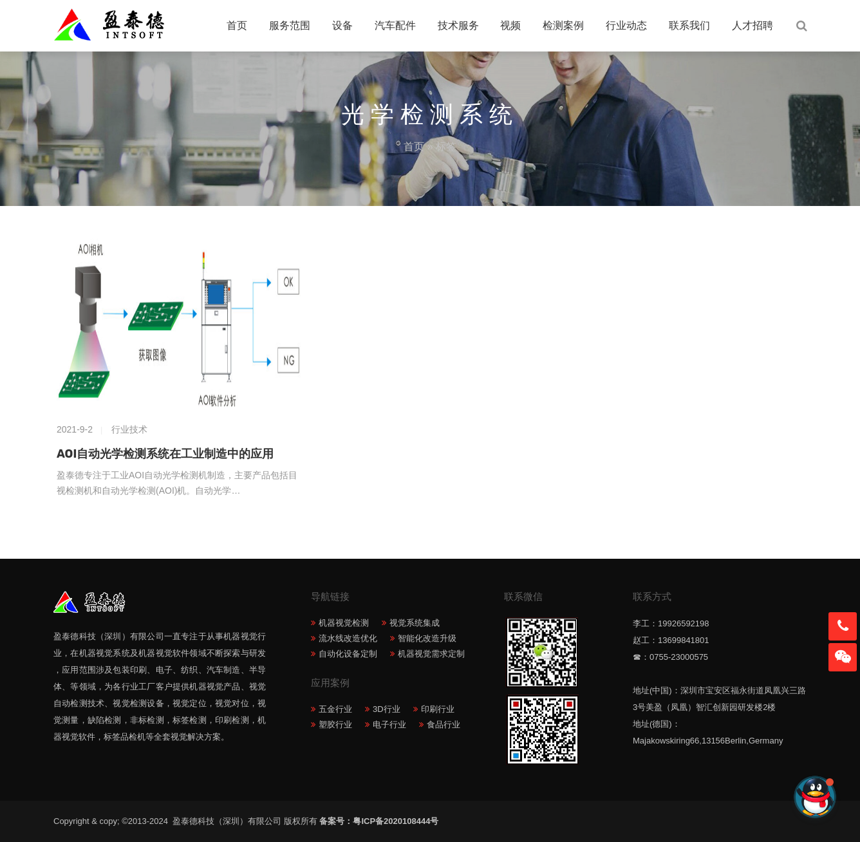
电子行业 (389, 724)
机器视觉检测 (344, 623)
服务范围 (289, 25)
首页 (237, 25)
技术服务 (458, 25)
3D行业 (386, 709)
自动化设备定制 (348, 654)
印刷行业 (437, 709)
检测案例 (563, 25)
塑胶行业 (335, 724)
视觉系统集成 (414, 623)
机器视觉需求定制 (431, 654)
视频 (510, 25)
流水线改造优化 (348, 638)
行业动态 (626, 25)
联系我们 (689, 25)
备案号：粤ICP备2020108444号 (378, 821)
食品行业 (443, 724)
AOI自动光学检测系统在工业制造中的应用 (165, 454)
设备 (342, 25)
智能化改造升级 (427, 638)
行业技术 (129, 429)
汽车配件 (395, 25)
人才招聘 (752, 25)
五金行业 (335, 709)
